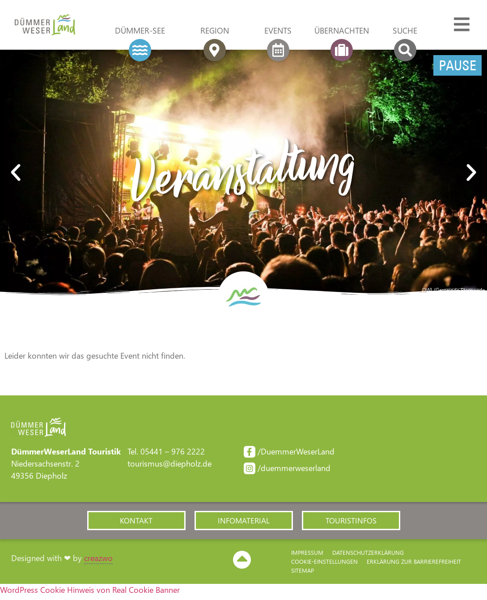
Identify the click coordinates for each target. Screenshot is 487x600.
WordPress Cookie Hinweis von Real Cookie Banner (90, 593)
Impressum (307, 556)
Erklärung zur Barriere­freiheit (414, 565)
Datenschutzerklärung (368, 556)
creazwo (98, 562)
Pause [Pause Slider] (457, 67)
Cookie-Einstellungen (324, 565)
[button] (15, 174)
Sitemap (302, 574)
